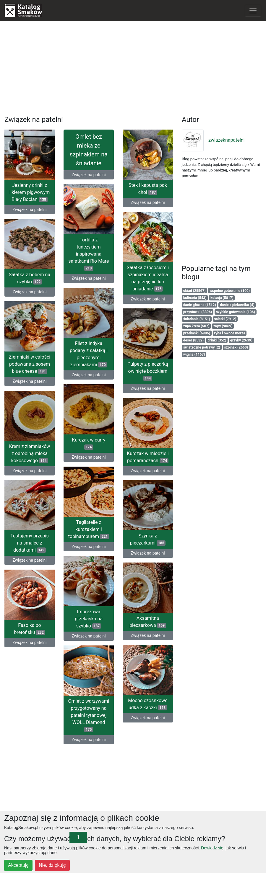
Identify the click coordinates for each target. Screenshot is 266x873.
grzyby (241, 340)
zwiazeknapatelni (213, 140)
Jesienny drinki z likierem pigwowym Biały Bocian (29, 192)
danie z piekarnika (237, 305)
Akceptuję (18, 865)
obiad (194, 291)
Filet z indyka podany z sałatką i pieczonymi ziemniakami (89, 353)
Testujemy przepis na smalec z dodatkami (29, 543)
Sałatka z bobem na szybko (29, 278)
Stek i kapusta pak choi (148, 188)
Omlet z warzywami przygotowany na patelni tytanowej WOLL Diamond (77, 716)
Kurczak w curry (89, 442)
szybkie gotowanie (235, 312)
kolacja (221, 298)
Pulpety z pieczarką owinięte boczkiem (147, 372)
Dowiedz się (212, 848)
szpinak (236, 347)
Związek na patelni (29, 209)
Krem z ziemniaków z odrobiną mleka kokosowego (29, 454)
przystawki (197, 312)
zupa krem (196, 326)
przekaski (196, 333)
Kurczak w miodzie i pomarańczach (147, 457)
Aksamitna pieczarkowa (124, 623)
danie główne (199, 305)
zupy (223, 326)
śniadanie (196, 319)
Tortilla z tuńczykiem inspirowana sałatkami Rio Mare (88, 254)
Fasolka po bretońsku (52, 628)
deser (193, 340)
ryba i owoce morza (229, 333)
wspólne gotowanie (230, 291)
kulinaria (195, 298)
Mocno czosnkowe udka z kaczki (136, 702)
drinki (217, 340)
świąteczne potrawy (201, 347)
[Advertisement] (133, 67)
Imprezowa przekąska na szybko (89, 617)
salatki (225, 319)
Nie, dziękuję (52, 865)
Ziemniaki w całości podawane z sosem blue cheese (29, 363)
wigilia (194, 354)
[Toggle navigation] (253, 11)
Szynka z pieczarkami (148, 540)
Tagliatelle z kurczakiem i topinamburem (88, 528)
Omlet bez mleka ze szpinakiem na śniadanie (89, 150)
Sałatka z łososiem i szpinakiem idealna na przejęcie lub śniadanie (148, 277)
